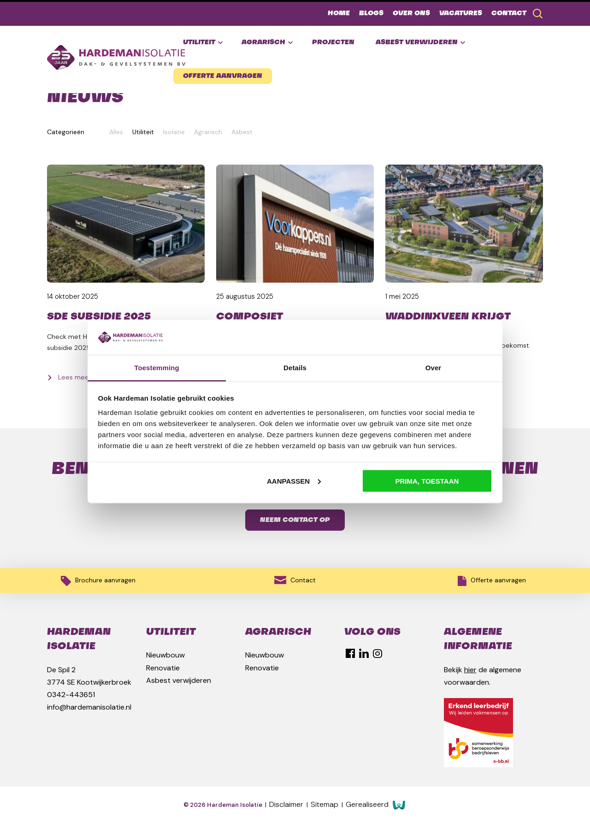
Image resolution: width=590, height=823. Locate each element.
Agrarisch (267, 42)
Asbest (242, 132)
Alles (116, 132)
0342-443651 (71, 694)
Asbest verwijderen (420, 42)
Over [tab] (433, 368)
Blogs (371, 13)
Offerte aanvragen (222, 76)
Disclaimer (287, 804)
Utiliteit (203, 42)
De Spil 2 (61, 670)
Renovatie (163, 668)
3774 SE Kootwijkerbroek (89, 682)
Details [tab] (295, 368)
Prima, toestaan (427, 481)
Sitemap (325, 804)
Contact (508, 13)
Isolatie (174, 132)
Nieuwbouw (165, 655)
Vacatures (460, 13)
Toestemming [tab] (156, 368)
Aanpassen (294, 481)
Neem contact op (295, 520)
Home (339, 13)
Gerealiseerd (375, 805)
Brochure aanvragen (98, 581)
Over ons (411, 13)
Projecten (333, 42)
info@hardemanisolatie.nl (89, 707)
